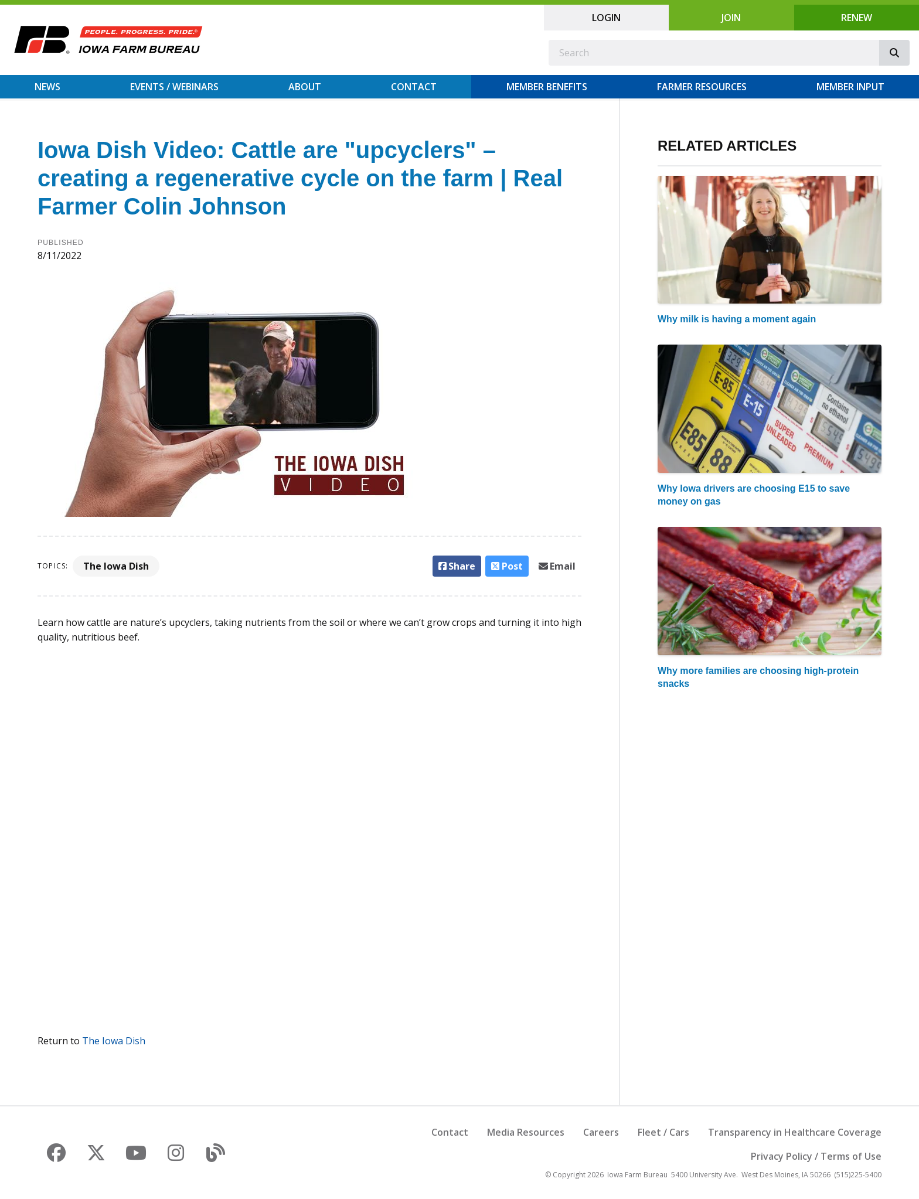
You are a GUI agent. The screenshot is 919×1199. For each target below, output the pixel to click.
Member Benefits (546, 86)
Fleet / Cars (663, 1132)
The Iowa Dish (116, 566)
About (304, 86)
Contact (414, 86)
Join (731, 17)
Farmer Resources (702, 86)
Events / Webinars (174, 86)
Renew (856, 17)
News (47, 86)
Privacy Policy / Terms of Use (816, 1156)
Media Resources (525, 1132)
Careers (601, 1132)
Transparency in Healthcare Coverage (794, 1132)
